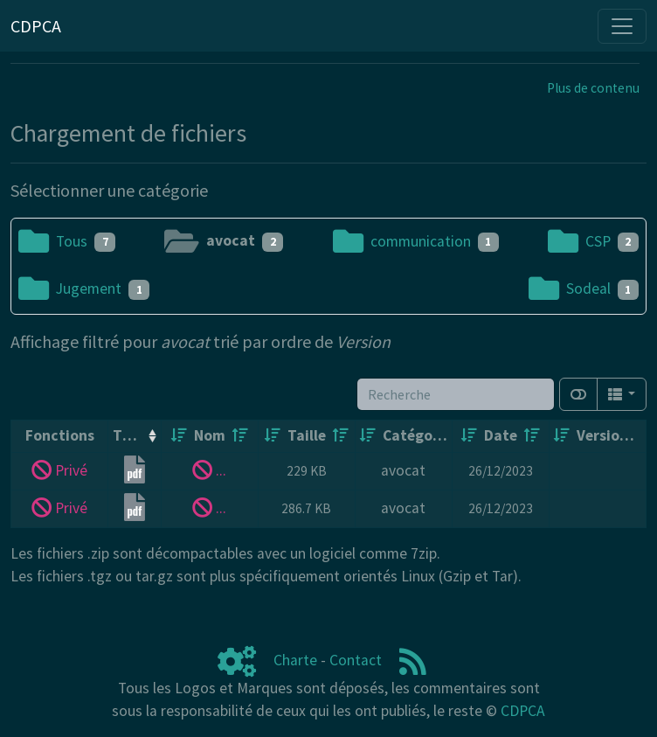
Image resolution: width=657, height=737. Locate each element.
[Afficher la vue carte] (578, 394)
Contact (355, 660)
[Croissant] (179, 435)
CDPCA (523, 710)
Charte (295, 660)
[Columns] (622, 394)
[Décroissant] (240, 435)
